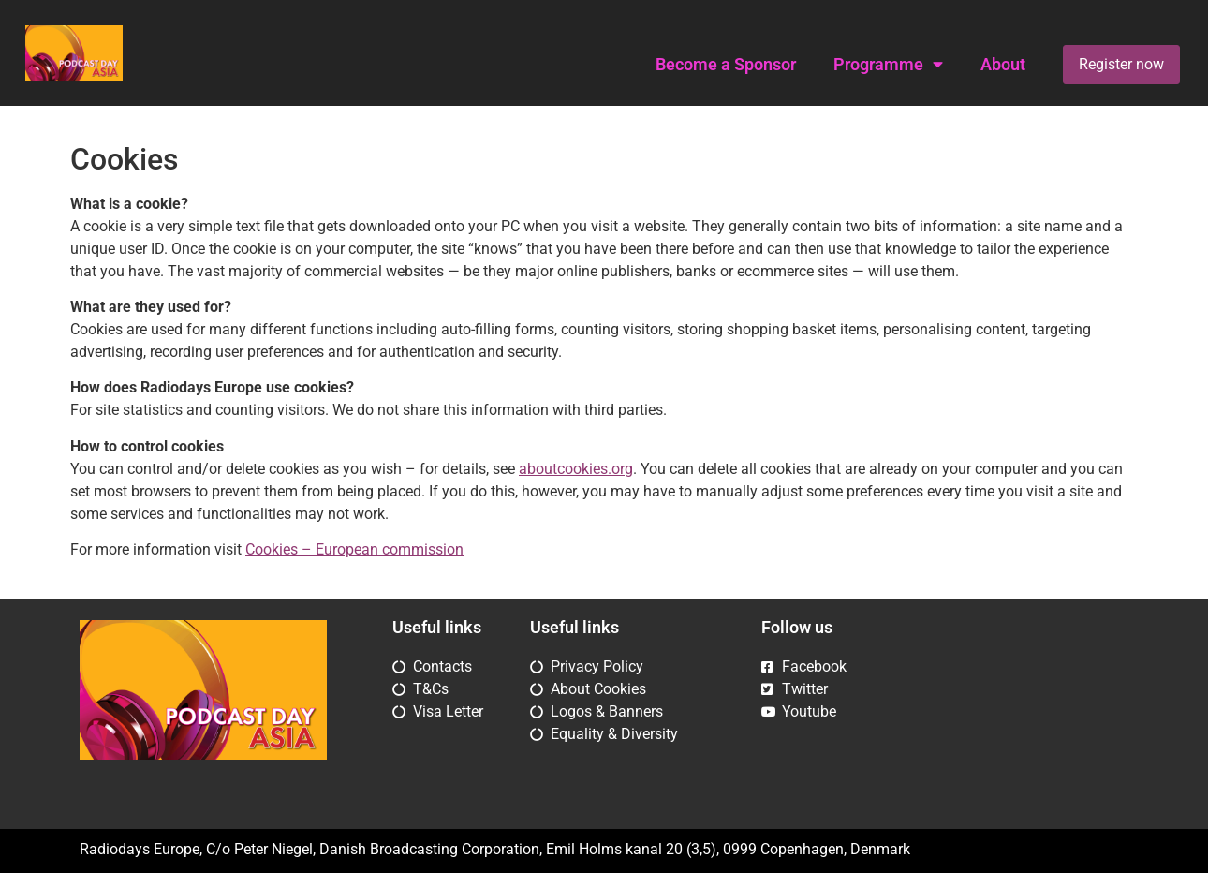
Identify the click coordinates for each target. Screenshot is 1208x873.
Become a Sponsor (726, 64)
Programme (888, 64)
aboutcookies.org (576, 469)
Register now (1121, 64)
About (1002, 64)
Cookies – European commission (354, 549)
